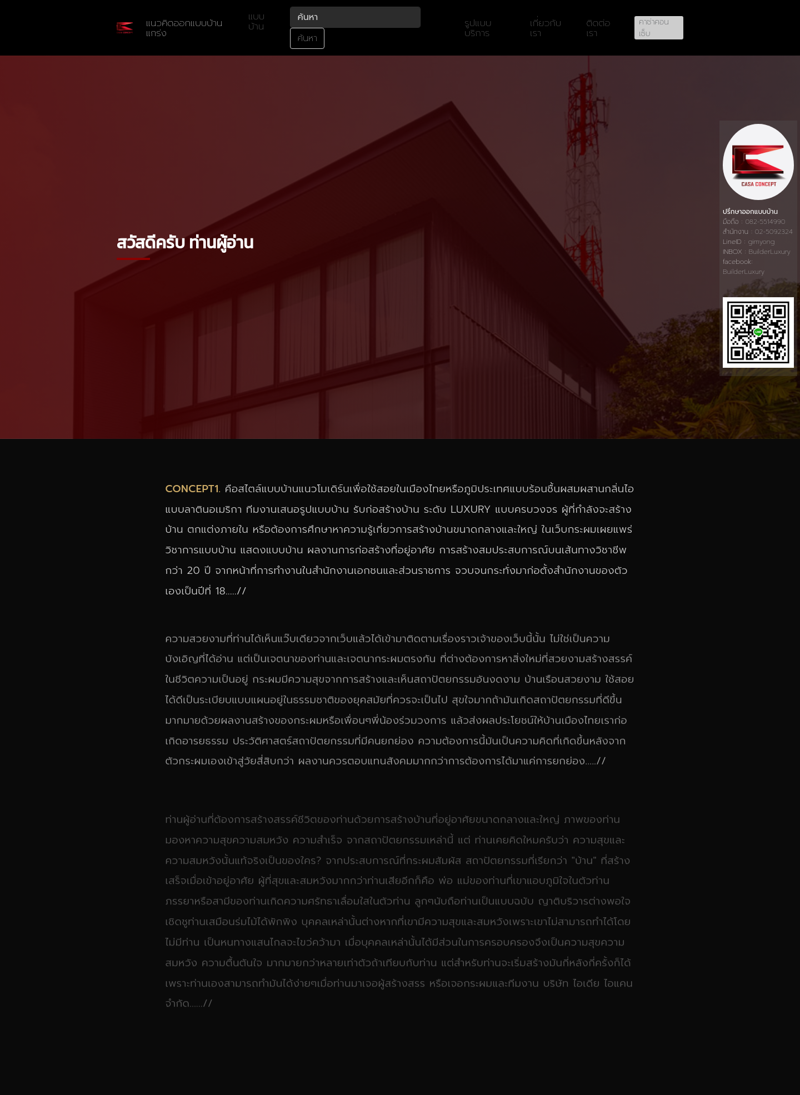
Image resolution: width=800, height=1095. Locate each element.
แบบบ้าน (256, 21)
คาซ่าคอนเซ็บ (654, 27)
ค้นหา (307, 38)
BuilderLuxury (770, 252)
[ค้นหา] (355, 17)
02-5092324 (774, 232)
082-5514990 (765, 222)
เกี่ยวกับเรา (545, 28)
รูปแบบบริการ (477, 28)
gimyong (761, 242)
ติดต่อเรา (599, 28)
